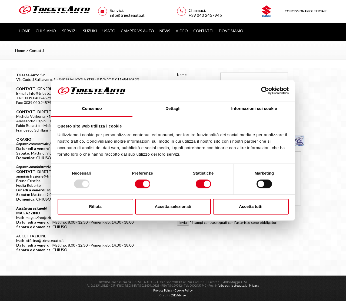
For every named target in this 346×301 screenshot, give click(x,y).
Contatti (203, 30)
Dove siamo (231, 30)
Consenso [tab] (92, 108)
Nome (182, 75)
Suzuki (90, 30)
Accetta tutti (250, 206)
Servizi (70, 30)
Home (24, 30)
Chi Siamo (46, 30)
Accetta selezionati (173, 206)
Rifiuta (95, 206)
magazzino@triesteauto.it (47, 217)
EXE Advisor (179, 295)
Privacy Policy (162, 290)
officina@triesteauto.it (45, 240)
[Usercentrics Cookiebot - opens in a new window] (265, 91)
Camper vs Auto (137, 30)
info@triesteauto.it (45, 93)
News (164, 30)
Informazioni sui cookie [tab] (254, 108)
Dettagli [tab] (173, 108)
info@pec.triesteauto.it (231, 285)
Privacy (254, 285)
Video (182, 30)
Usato (108, 30)
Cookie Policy (183, 290)
